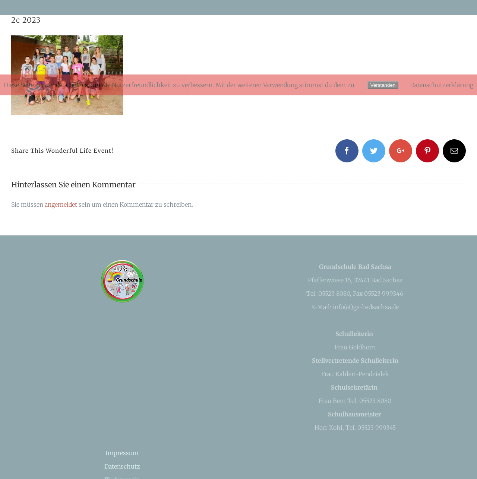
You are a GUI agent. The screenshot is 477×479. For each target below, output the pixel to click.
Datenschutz (122, 466)
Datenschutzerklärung (441, 85)
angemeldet (61, 204)
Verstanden (382, 85)
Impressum (122, 453)
